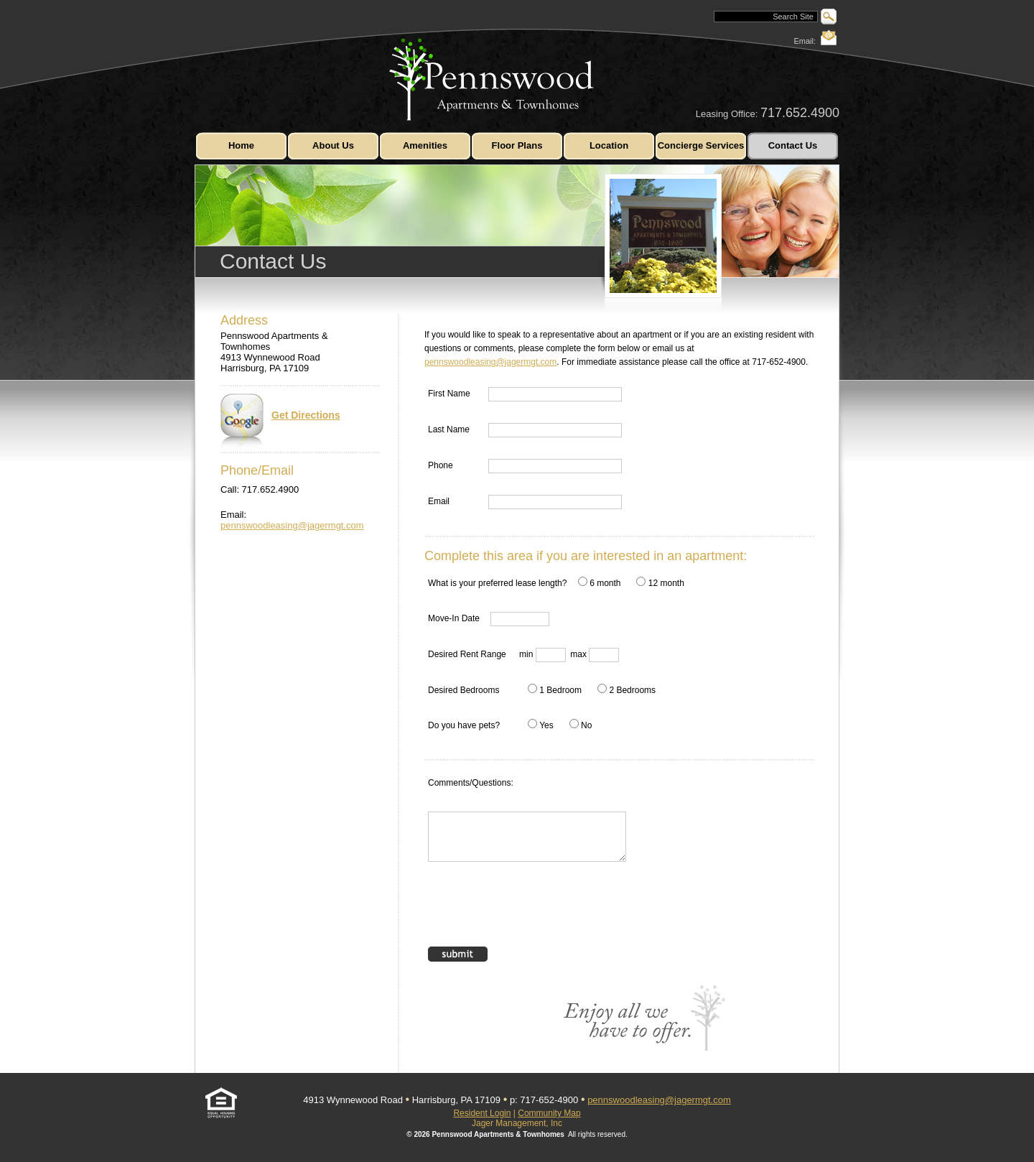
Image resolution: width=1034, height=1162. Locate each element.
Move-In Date (454, 618)
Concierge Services (701, 145)
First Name (449, 394)
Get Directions (280, 422)
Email (439, 501)
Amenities (425, 145)
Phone (440, 465)
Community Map (549, 1113)
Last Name (449, 429)
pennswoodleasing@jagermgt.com (292, 525)
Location (609, 145)
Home (241, 145)
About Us (333, 145)
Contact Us (793, 145)
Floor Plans (517, 145)
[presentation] (537, 911)
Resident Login (482, 1113)
